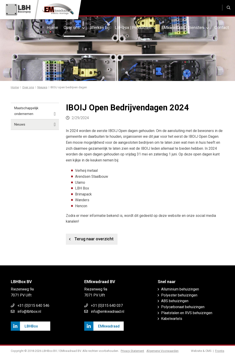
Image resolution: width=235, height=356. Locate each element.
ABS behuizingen (174, 301)
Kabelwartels (171, 318)
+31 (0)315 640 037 (107, 305)
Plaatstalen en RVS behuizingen (186, 313)
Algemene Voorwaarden (163, 351)
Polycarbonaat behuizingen (182, 307)
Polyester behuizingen (179, 295)
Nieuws (35, 124)
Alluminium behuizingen (180, 289)
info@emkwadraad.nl (107, 311)
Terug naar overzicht (90, 239)
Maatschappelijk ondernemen (35, 111)
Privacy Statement (133, 351)
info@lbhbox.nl (29, 311)
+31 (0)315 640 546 (33, 305)
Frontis (219, 351)
